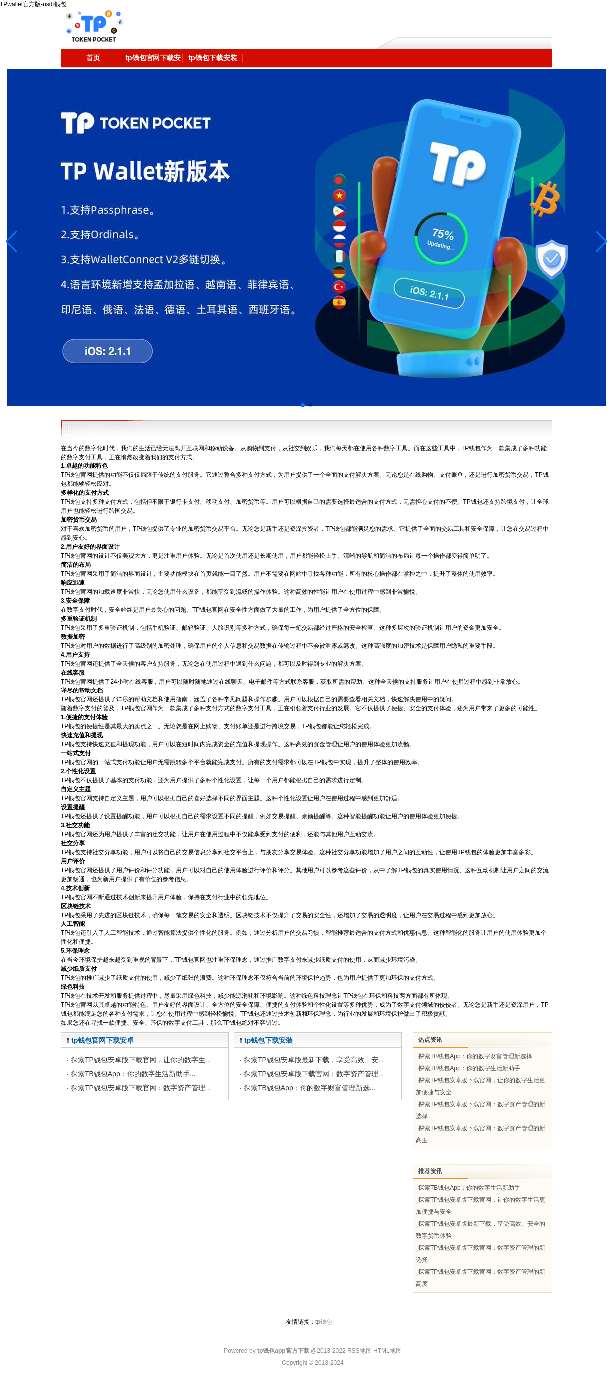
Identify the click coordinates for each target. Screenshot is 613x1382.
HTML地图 (387, 1350)
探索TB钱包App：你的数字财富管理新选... (309, 1088)
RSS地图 (359, 1350)
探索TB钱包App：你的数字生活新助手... (133, 1074)
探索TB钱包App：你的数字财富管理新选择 (475, 1056)
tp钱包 (323, 1321)
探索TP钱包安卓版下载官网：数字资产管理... (141, 1088)
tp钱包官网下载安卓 (102, 1040)
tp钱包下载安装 (268, 1040)
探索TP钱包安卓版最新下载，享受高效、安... (314, 1060)
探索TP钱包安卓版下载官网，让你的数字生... (141, 1060)
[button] (601, 242)
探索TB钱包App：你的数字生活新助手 (469, 1068)
